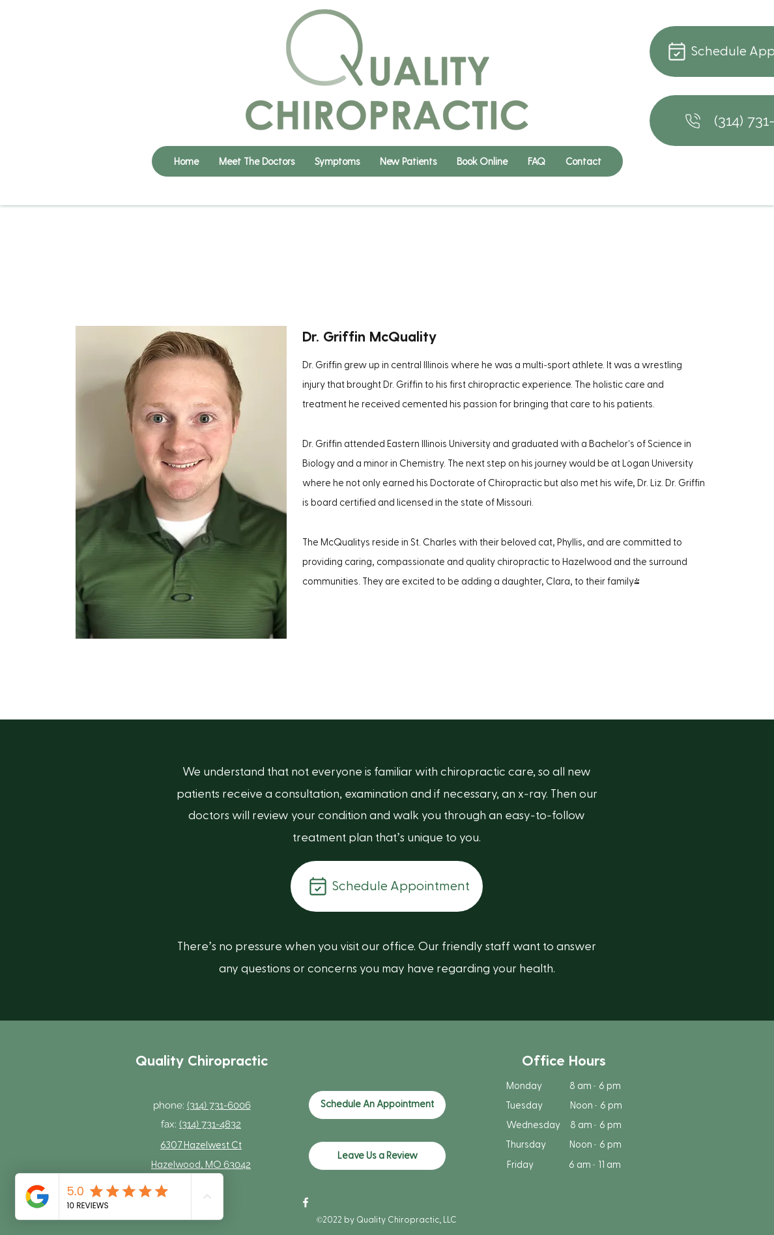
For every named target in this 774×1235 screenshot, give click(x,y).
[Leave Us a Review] (377, 1155)
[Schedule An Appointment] (377, 1105)
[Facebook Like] (393, 1209)
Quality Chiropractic (202, 1059)
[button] (336, 161)
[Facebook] (305, 1202)
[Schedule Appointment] (387, 886)
